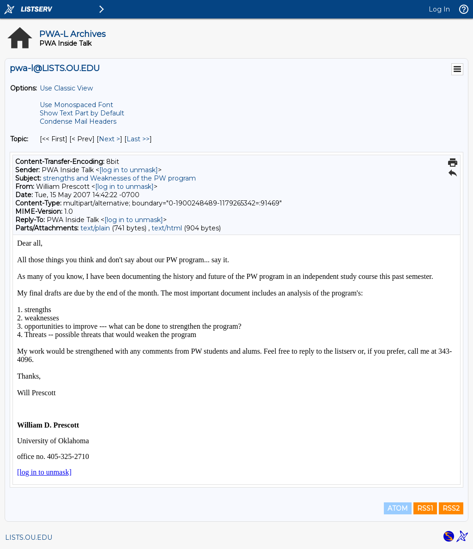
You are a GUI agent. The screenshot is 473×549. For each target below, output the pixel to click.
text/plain (95, 228)
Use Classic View (66, 88)
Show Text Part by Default (82, 113)
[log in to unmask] (128, 170)
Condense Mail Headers (78, 121)
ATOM (398, 508)
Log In (439, 9)
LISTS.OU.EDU (28, 537)
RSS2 (451, 508)
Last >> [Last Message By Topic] (138, 139)
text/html (167, 228)
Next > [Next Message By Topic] (109, 139)
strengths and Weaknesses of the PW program (119, 178)
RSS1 (425, 508)
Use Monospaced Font (76, 105)
